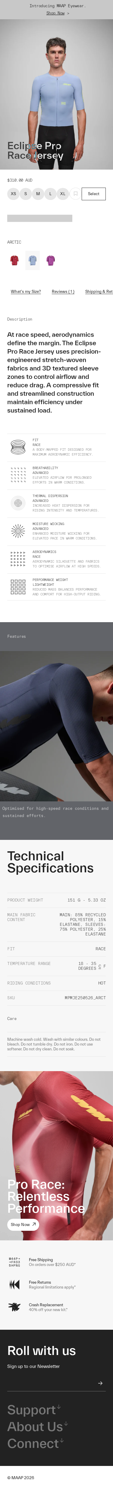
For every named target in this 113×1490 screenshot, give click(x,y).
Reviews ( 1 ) (63, 291)
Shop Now (55, 13)
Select (94, 194)
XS (13, 194)
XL (62, 194)
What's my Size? (26, 291)
